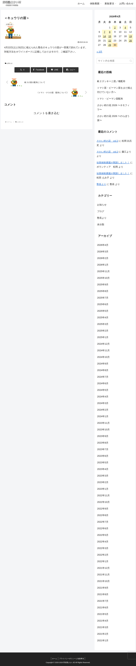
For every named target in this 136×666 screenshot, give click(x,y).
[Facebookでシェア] (39, 70)
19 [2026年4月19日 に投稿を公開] (130, 36)
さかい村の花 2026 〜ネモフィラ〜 (113, 107)
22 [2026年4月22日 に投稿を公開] (109, 40)
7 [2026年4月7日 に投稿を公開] (104, 32)
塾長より (101, 184)
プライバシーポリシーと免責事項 (71, 659)
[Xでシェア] (25, 70)
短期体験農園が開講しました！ (113, 162)
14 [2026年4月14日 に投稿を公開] (104, 36)
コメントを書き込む (46, 113)
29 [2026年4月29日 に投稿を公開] (109, 45)
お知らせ (8, 63)
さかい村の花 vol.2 (107, 141)
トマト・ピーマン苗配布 (110, 98)
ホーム (54, 659)
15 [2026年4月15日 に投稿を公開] (109, 36)
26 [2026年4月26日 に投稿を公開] (130, 40)
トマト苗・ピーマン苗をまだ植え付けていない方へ (114, 90)
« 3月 (99, 51)
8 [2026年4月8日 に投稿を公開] (109, 32)
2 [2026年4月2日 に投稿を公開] (115, 27)
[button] (68, 70)
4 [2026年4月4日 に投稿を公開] (125, 27)
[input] (115, 61)
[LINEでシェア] (53, 70)
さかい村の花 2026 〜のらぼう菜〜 (113, 118)
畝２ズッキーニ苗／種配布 (111, 81)
